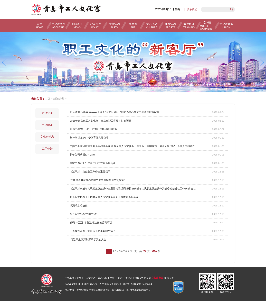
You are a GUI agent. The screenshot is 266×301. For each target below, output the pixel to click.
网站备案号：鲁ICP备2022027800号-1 (132, 290)
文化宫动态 (47, 136)
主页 (47, 98)
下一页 (133, 251)
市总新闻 (47, 124)
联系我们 (191, 9)
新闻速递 (58, 98)
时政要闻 (47, 113)
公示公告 (47, 148)
